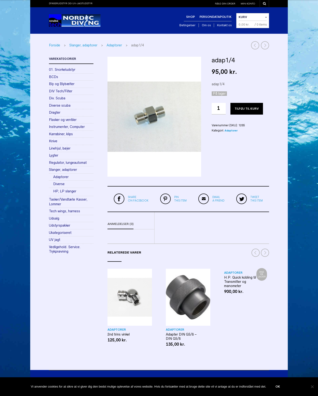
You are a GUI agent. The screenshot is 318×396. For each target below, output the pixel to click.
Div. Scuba (57, 98)
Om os (206, 25)
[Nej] (312, 386)
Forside (54, 45)
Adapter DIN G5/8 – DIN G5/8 (181, 336)
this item (180, 198)
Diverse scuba (59, 105)
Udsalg (54, 218)
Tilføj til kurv (247, 109)
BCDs (53, 77)
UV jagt (54, 240)
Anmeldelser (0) (120, 224)
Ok (277, 387)
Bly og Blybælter (61, 84)
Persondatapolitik (216, 17)
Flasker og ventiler (63, 120)
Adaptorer (114, 45)
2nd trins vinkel (118, 334)
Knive (53, 141)
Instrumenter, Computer (67, 127)
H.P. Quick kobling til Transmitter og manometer (240, 282)
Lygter (53, 155)
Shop (190, 17)
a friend (218, 198)
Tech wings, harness (64, 211)
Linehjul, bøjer (59, 148)
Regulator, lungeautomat (68, 162)
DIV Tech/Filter (60, 91)
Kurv (243, 17)
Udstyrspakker (59, 225)
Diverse (59, 184)
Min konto (248, 3)
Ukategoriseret (60, 233)
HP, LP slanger (64, 191)
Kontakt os (224, 25)
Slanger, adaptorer (83, 45)
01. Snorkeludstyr (62, 69)
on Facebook (138, 198)
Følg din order (225, 3)
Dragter (54, 112)
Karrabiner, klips (61, 134)
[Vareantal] (219, 109)
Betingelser (187, 25)
